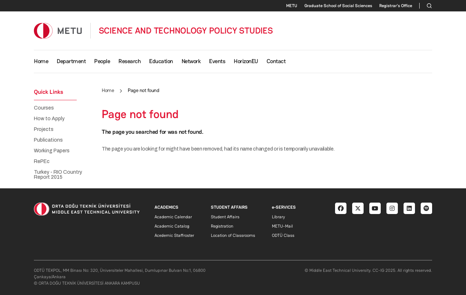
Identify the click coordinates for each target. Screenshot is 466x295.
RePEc (42, 161)
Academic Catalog (172, 226)
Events (217, 61)
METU (291, 6)
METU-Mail (282, 226)
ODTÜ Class (283, 235)
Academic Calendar (173, 217)
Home (41, 61)
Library (278, 217)
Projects (44, 129)
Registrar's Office (395, 6)
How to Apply (49, 118)
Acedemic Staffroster (174, 235)
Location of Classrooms (233, 235)
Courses (44, 108)
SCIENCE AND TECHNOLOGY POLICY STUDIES (186, 30)
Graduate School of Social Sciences (338, 6)
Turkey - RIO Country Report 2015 (58, 175)
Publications (48, 140)
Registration (222, 226)
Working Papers (52, 150)
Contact (276, 61)
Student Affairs (225, 217)
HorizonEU (246, 61)
